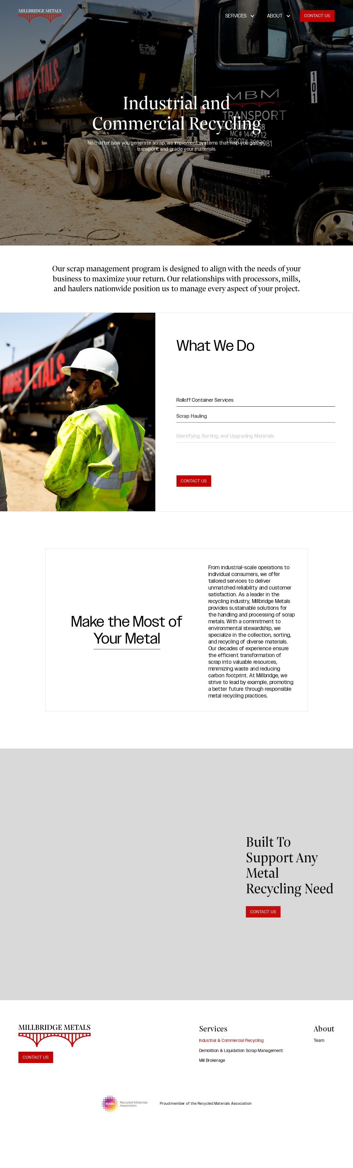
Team (319, 1040)
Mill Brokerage (212, 1060)
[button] (240, 16)
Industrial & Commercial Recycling (231, 1040)
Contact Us (317, 16)
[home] (39, 16)
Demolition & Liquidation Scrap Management (241, 1051)
